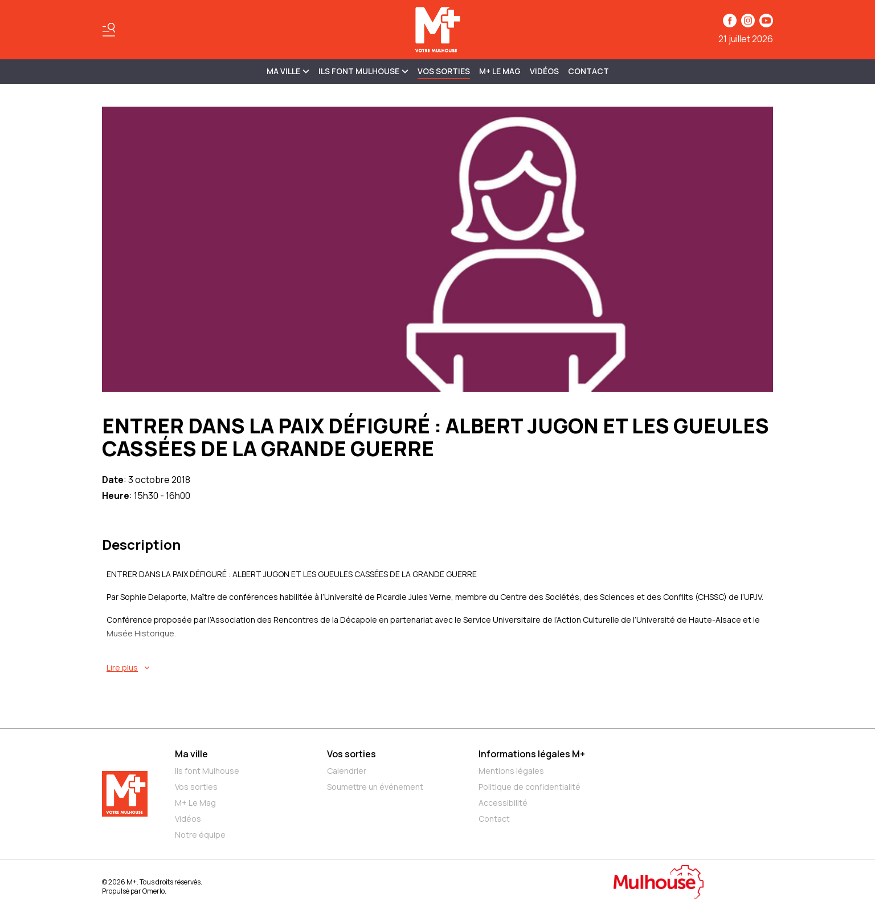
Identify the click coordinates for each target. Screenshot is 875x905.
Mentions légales (511, 770)
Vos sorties (444, 71)
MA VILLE (288, 71)
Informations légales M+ (532, 754)
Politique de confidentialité (529, 786)
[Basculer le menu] (109, 29)
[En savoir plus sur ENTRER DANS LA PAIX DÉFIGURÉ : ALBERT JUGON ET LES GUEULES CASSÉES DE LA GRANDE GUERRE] (440, 667)
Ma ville (191, 754)
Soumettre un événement (375, 786)
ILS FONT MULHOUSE (363, 71)
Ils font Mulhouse (207, 770)
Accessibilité (503, 802)
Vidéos (544, 71)
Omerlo (153, 891)
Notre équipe (200, 834)
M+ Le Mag (500, 71)
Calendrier (346, 770)
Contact (588, 71)
